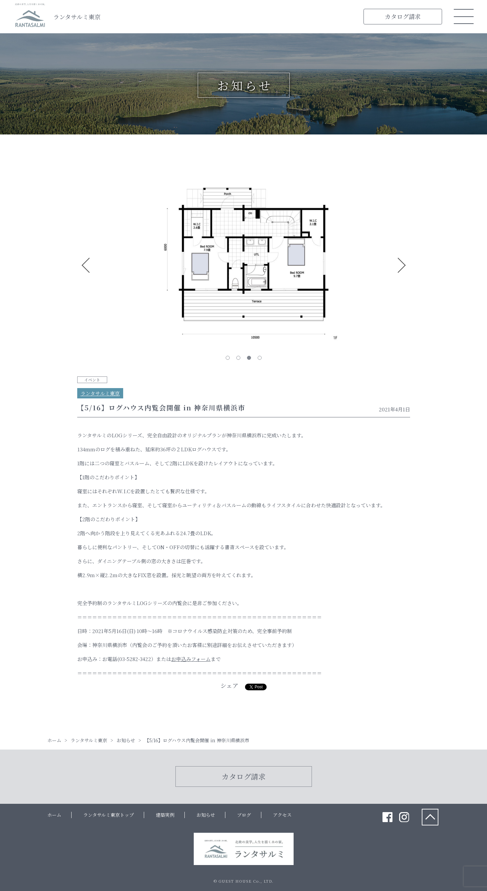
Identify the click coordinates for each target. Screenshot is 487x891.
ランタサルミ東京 (77, 16)
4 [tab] (260, 358)
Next (401, 265)
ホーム (54, 814)
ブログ (244, 814)
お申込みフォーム (191, 658)
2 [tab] (238, 358)
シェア (229, 685)
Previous (86, 265)
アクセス (282, 814)
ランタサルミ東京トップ (108, 814)
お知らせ (205, 814)
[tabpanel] (243, 265)
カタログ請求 (403, 16)
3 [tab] (249, 358)
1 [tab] (228, 358)
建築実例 (165, 814)
